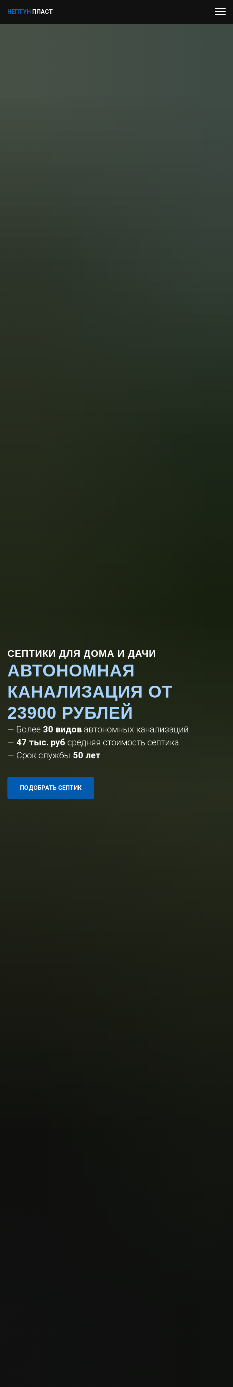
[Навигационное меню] (220, 12)
